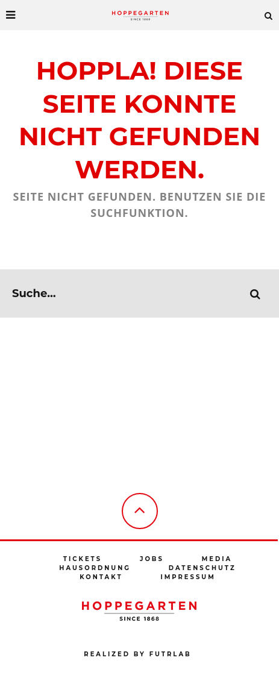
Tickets (82, 559)
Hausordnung (95, 568)
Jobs (152, 559)
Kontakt (101, 577)
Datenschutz (202, 568)
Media (217, 559)
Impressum (187, 577)
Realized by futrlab (137, 654)
